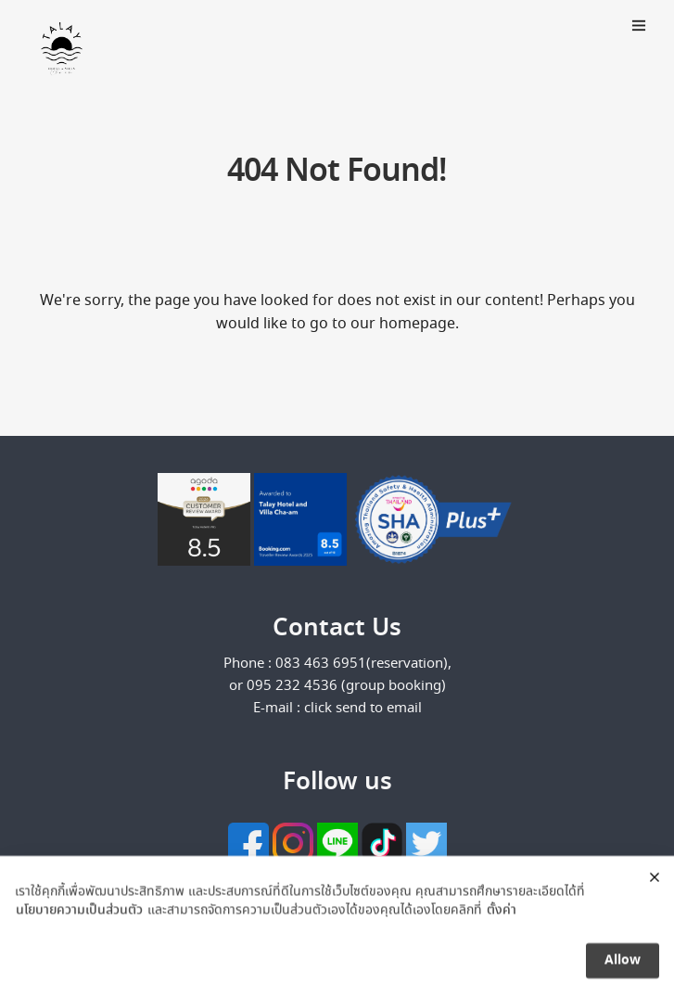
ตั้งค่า (501, 921)
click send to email (363, 708)
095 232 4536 (294, 686)
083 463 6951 (320, 664)
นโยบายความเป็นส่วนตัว (79, 921)
